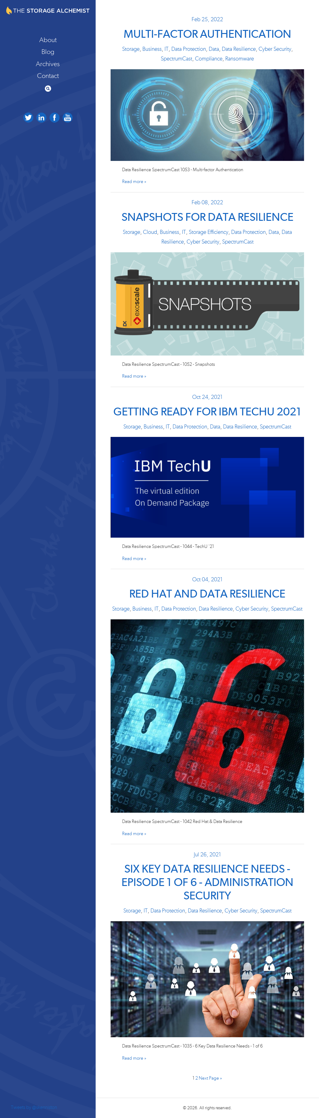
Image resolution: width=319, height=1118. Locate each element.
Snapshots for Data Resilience (207, 217)
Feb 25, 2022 (207, 19)
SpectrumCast (176, 59)
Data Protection (188, 49)
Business (152, 49)
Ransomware (239, 59)
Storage (131, 49)
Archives (48, 63)
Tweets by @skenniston (34, 1107)
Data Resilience (239, 49)
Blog (48, 51)
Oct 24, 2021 (207, 397)
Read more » (134, 181)
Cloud (150, 232)
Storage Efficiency (208, 232)
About (48, 39)
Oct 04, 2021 (207, 580)
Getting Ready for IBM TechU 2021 (207, 412)
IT (166, 49)
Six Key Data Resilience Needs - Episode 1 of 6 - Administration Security (207, 883)
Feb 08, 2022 (207, 203)
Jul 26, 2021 (207, 855)
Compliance (208, 59)
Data (214, 49)
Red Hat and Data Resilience (207, 594)
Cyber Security (275, 49)
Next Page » (210, 1078)
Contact (48, 75)
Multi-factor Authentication (207, 34)
